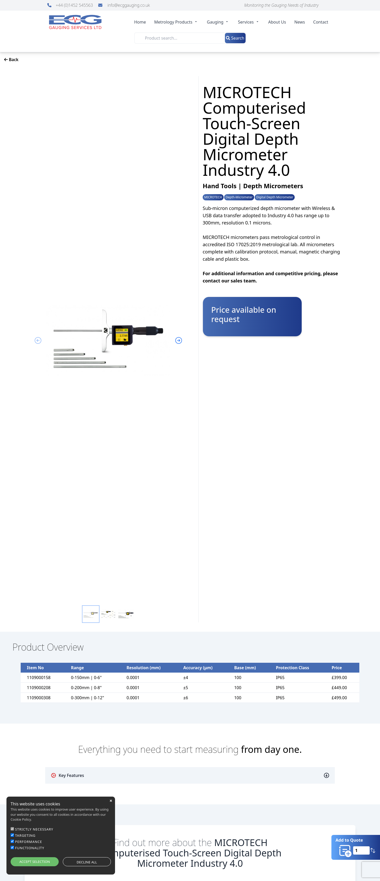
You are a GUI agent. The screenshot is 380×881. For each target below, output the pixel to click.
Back (11, 59)
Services (249, 22)
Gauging (218, 22)
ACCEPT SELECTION (34, 861)
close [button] (111, 801)
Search (235, 38)
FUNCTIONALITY (29, 848)
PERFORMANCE (28, 841)
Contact (320, 22)
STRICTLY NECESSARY (34, 829)
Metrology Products (176, 22)
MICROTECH (213, 197)
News (299, 22)
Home (140, 22)
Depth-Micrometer (239, 197)
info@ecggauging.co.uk (124, 5)
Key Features (67, 775)
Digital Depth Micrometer (274, 197)
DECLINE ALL (87, 862)
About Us (277, 22)
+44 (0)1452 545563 (70, 5)
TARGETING (25, 835)
